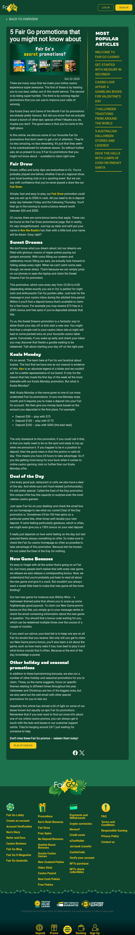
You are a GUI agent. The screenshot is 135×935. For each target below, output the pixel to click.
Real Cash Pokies (49, 879)
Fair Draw (44, 827)
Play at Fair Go (23, 745)
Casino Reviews (16, 843)
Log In (106, 7)
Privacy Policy (110, 836)
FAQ (104, 816)
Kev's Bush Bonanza (50, 822)
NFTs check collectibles (77, 871)
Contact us (108, 842)
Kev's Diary (13, 832)
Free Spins (45, 833)
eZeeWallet (77, 840)
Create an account (17, 820)
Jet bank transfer (81, 846)
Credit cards (77, 835)
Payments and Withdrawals (79, 816)
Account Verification (19, 826)
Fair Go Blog (14, 849)
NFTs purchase (79, 863)
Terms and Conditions (108, 823)
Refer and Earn (15, 837)
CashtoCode (77, 852)
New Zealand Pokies (51, 862)
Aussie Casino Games (47, 855)
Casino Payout (47, 873)
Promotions (45, 816)
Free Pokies (45, 884)
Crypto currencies (81, 823)
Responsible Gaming (114, 830)
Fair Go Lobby (15, 815)
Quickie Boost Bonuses (46, 846)
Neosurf (75, 829)
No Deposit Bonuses (50, 839)
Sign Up (123, 7)
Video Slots (45, 867)
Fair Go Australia (17, 860)
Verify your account (82, 857)
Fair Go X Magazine (18, 855)
